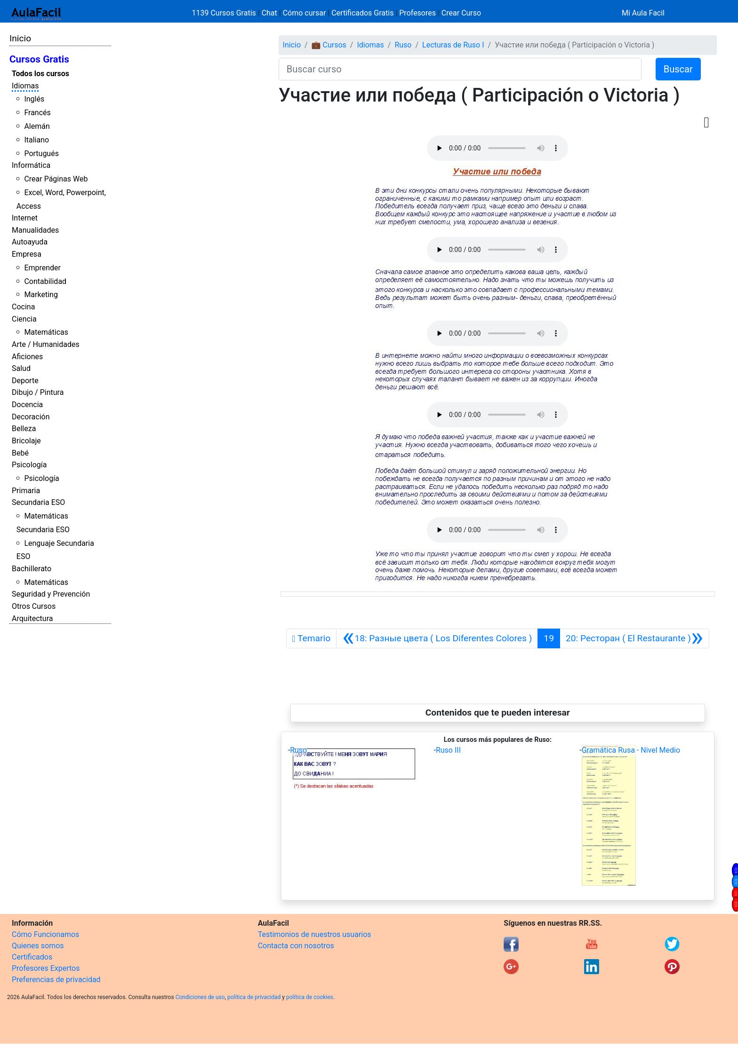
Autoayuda (30, 241)
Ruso (402, 44)
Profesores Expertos (46, 968)
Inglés (34, 98)
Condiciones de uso (200, 997)
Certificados (32, 957)
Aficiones (27, 356)
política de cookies (309, 997)
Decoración (31, 416)
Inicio (20, 38)
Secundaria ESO (38, 502)
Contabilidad (45, 281)
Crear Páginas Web (56, 178)
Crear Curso (461, 12)
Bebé (20, 453)
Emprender (42, 267)
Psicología (29, 464)
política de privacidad (254, 997)
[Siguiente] (634, 638)
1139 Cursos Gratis (225, 12)
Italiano (36, 139)
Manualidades (35, 230)
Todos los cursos (40, 73)
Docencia (27, 404)
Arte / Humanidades (46, 344)
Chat (269, 12)
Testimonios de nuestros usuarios (314, 934)
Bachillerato (31, 568)
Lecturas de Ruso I (453, 44)
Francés (37, 112)
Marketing (40, 294)
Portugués (41, 153)
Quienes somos (38, 945)
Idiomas (25, 85)
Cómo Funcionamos (45, 934)
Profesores (417, 12)
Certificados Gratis (362, 12)
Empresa (26, 254)
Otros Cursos (34, 606)
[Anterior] (437, 638)
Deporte (25, 380)
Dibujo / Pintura (38, 392)
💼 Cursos (329, 44)
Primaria (26, 490)
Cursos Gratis (39, 59)
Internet (25, 217)
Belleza (24, 428)
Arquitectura (32, 618)
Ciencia (24, 319)
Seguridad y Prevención (51, 594)
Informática (31, 165)
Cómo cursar (304, 12)
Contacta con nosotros (296, 945)
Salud (21, 368)
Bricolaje (26, 440)
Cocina (23, 306)
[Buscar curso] (460, 69)
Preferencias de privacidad (56, 979)
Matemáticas (46, 332)
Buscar (678, 69)
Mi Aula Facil (643, 12)
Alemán (36, 126)
